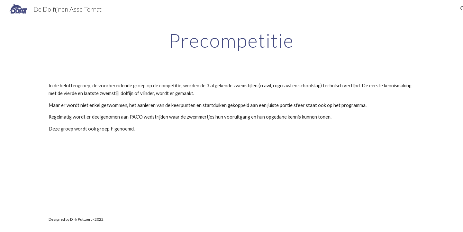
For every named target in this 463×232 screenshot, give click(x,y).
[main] (231, 40)
